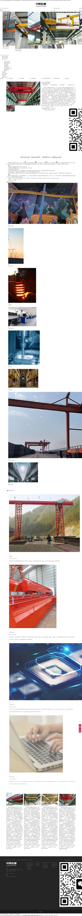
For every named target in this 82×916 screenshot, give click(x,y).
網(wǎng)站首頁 (1, 9)
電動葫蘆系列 (52, 37)
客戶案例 (3, 75)
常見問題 (37, 865)
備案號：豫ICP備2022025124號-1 (51, 915)
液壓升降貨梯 (6, 69)
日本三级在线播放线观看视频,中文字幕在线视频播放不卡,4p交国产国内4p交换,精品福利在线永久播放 (19, 915)
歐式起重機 (52, 33)
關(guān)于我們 (57, 8)
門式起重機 (52, 29)
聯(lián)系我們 (4, 77)
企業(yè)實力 (55, 28)
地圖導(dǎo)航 (54, 865)
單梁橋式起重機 (7, 61)
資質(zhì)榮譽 (55, 24)
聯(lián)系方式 (54, 864)
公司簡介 (44, 864)
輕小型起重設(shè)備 (8, 68)
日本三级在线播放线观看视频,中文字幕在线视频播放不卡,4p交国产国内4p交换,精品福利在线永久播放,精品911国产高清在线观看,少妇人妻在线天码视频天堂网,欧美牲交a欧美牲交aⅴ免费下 (35, 0)
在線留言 (46, 110)
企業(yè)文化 (55, 20)
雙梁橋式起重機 (7, 62)
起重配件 (5, 70)
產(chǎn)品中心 (5, 8)
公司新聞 (37, 864)
